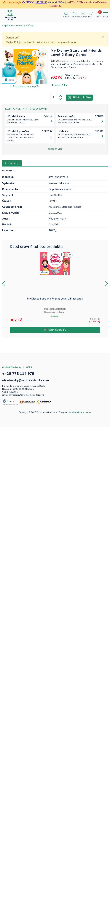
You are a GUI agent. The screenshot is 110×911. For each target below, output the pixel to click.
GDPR (29, 367)
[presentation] (3, 283)
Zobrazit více (55, 149)
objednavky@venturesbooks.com (25, 380)
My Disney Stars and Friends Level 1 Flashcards (55, 298)
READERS (55, 6)
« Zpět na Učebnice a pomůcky (17, 25)
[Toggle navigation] (105, 15)
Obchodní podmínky (11, 367)
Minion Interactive (80, 412)
